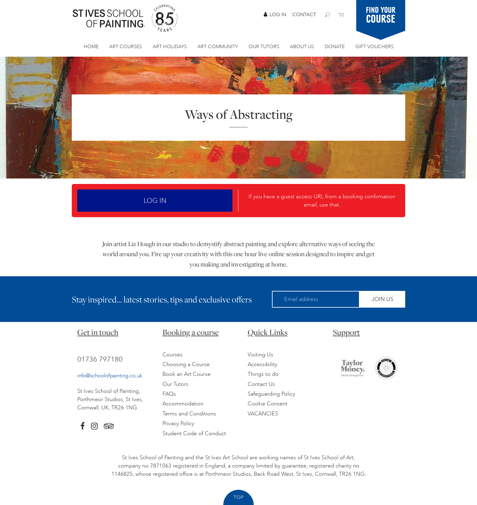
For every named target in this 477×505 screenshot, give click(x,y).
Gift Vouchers (374, 47)
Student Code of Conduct (194, 433)
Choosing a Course (186, 364)
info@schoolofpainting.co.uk (109, 375)
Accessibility (262, 364)
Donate (335, 47)
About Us (302, 47)
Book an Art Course (186, 374)
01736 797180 (100, 359)
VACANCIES (263, 413)
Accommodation (183, 403)
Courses (172, 354)
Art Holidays (170, 47)
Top (238, 497)
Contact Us (261, 384)
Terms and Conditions (189, 413)
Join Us (382, 299)
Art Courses (125, 47)
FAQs (169, 393)
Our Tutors (264, 47)
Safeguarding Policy (271, 393)
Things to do (263, 374)
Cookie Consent (267, 403)
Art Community (217, 47)
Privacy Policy (178, 423)
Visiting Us (260, 354)
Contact (304, 15)
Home (91, 47)
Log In (275, 15)
